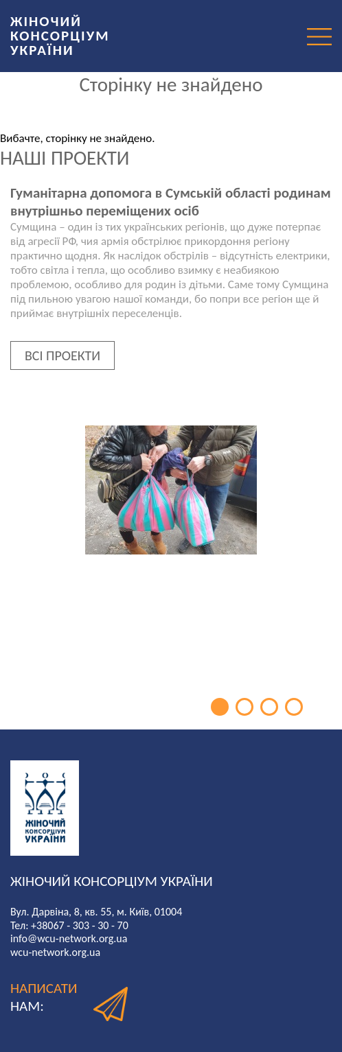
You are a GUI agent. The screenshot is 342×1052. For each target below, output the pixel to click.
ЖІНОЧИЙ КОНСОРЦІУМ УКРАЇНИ (60, 35)
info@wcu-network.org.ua (68, 938)
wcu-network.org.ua (55, 952)
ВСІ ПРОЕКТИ (62, 355)
